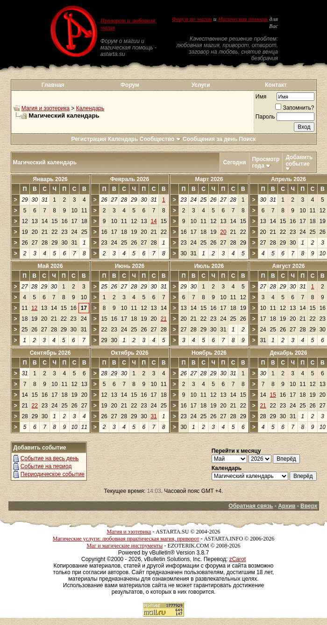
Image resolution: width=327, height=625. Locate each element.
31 (153, 416)
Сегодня (234, 162)
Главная (53, 85)
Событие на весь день (50, 458)
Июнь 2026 (130, 266)
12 (34, 308)
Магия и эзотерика (45, 108)
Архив (286, 506)
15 (273, 395)
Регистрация (88, 139)
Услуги (201, 85)
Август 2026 (288, 266)
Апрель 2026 (288, 179)
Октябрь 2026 (129, 353)
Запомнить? (294, 108)
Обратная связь (250, 506)
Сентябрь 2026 (50, 353)
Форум (130, 85)
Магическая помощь (243, 19)
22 (35, 405)
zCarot (237, 559)
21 (164, 319)
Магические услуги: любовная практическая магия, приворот (126, 538)
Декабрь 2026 (288, 353)
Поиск (247, 139)
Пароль (265, 116)
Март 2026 (209, 179)
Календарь (90, 108)
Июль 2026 (209, 266)
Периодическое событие (53, 474)
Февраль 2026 (129, 179)
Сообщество (160, 139)
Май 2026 (50, 266)
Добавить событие (299, 160)
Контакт (275, 85)
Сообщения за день (210, 139)
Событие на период (46, 466)
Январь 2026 (50, 179)
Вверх (308, 506)
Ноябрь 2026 (209, 353)
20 (223, 232)
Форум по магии (192, 19)
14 (153, 221)
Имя (261, 96)
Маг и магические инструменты (124, 545)
